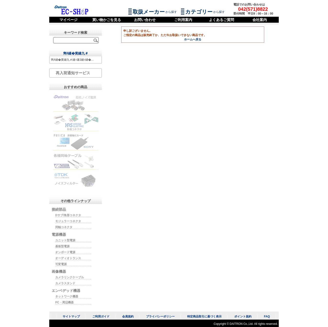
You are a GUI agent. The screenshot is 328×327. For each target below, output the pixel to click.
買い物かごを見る (106, 20)
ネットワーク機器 (66, 296)
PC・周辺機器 (64, 302)
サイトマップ (71, 316)
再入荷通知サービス (73, 73)
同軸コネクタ (63, 227)
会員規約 (128, 316)
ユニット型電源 (65, 240)
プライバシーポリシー (160, 316)
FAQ (267, 316)
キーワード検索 (75, 32)
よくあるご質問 (221, 20)
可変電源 (61, 264)
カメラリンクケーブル (69, 277)
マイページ (68, 20)
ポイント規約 (242, 316)
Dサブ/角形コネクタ (68, 215)
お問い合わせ (145, 20)
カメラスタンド (65, 283)
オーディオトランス (68, 258)
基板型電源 (62, 246)
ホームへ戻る (192, 39)
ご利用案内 (183, 20)
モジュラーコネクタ (68, 221)
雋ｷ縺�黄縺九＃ (75, 53)
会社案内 (259, 20)
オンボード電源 (65, 252)
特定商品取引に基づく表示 (204, 316)
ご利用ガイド (100, 316)
